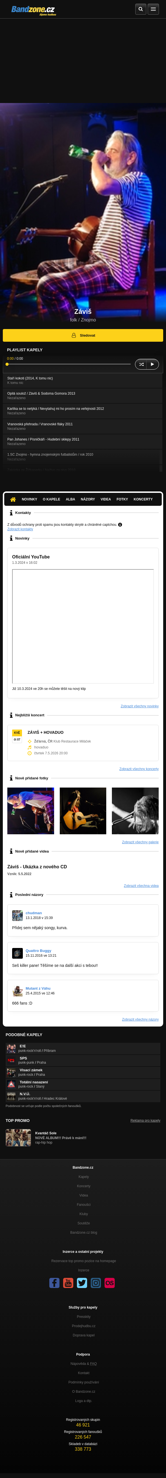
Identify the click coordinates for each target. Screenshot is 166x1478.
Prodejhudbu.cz (83, 1326)
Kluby (83, 1214)
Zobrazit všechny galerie (140, 842)
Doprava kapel (83, 1335)
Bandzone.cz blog (83, 1233)
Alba (70, 499)
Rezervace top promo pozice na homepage (83, 1261)
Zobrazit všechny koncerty (139, 769)
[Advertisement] (83, 60)
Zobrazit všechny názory (140, 1019)
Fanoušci (84, 1205)
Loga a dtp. (83, 1401)
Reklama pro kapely (145, 1121)
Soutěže (84, 1223)
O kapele (51, 499)
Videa (106, 499)
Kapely (84, 1177)
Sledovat (83, 335)
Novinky (29, 499)
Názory (88, 499)
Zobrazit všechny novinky (140, 706)
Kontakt (84, 1373)
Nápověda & (83, 1364)
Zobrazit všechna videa (141, 886)
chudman (34, 913)
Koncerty (143, 499)
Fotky (122, 499)
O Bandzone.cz (83, 1392)
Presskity (84, 1317)
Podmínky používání (83, 1382)
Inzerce (83, 1270)
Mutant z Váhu (38, 988)
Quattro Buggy (38, 951)
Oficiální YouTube (31, 556)
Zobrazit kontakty (20, 529)
